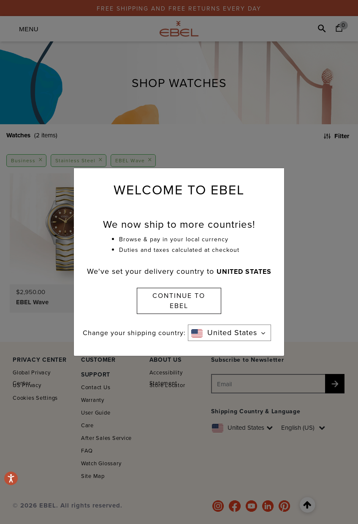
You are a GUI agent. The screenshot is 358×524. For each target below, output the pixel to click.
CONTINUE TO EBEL (179, 301)
